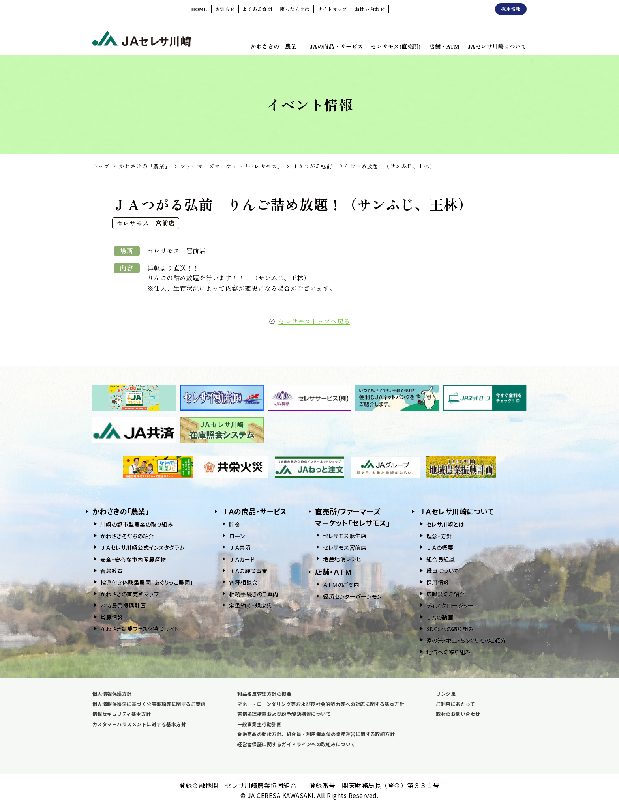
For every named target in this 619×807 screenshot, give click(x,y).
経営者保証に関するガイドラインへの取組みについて (296, 744)
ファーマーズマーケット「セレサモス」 (231, 166)
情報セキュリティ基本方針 (121, 713)
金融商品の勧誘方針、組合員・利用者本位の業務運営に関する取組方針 (316, 733)
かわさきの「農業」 (144, 166)
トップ (100, 166)
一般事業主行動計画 (259, 724)
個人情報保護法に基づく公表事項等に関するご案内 (149, 704)
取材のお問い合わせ (458, 713)
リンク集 (446, 693)
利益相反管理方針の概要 (264, 693)
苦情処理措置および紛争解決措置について (284, 713)
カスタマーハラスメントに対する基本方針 (139, 724)
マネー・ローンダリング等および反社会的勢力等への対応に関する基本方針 (320, 704)
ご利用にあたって (455, 704)
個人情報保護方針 (112, 693)
